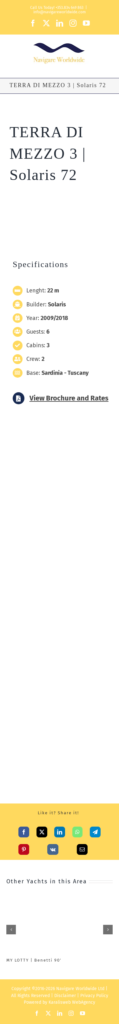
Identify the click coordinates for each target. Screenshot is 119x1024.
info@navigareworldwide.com (59, 12)
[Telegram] (95, 830)
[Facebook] (24, 830)
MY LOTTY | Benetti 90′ (33, 960)
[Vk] (53, 847)
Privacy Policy (94, 995)
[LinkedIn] (60, 830)
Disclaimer (65, 995)
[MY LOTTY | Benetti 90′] (59, 900)
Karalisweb (60, 1002)
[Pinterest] (24, 847)
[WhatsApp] (77, 830)
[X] (42, 830)
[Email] (82, 847)
